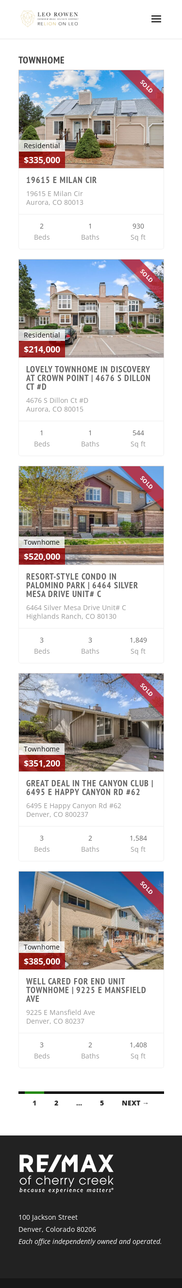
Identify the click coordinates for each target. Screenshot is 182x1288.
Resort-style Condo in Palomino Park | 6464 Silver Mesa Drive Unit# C (82, 585)
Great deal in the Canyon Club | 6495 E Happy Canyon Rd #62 (89, 787)
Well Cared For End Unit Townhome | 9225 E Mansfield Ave (86, 990)
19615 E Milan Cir (61, 179)
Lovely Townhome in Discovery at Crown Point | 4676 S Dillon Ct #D (88, 378)
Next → (135, 1102)
